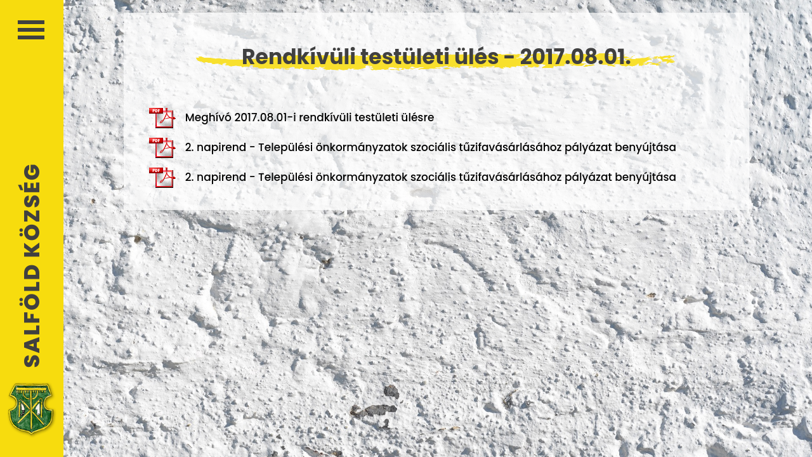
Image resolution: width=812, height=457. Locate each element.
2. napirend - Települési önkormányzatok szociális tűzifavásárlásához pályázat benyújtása (412, 148)
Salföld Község (32, 265)
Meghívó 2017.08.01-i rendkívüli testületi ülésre (292, 118)
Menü (31, 30)
